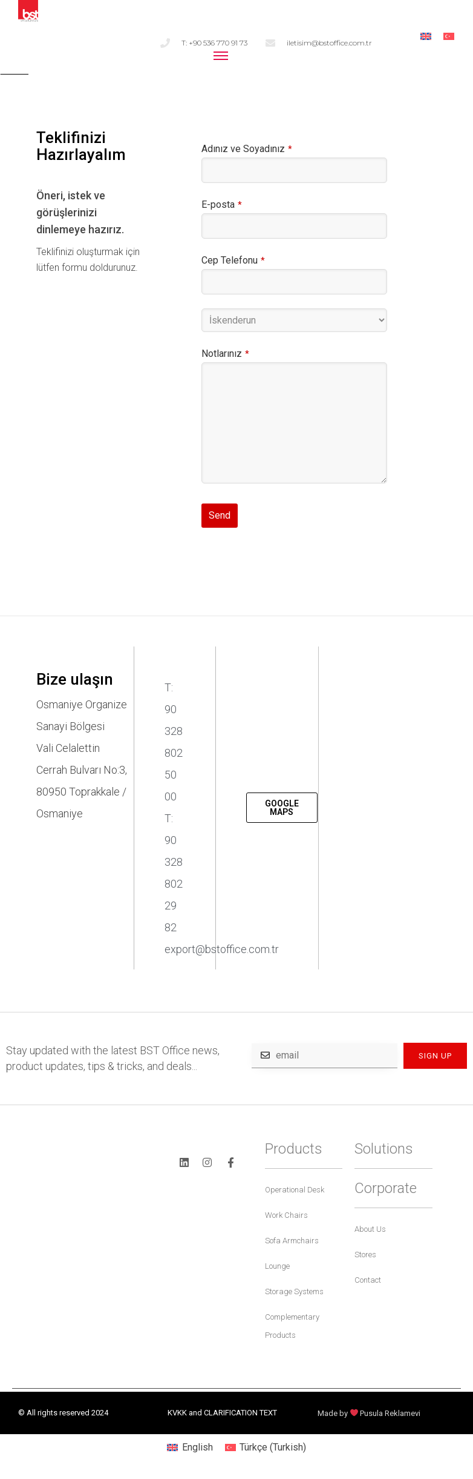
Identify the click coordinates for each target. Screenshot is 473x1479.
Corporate (385, 1188)
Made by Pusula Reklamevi (369, 1413)
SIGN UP (435, 1055)
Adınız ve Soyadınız (246, 149)
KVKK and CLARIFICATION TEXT (222, 1412)
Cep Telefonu (233, 260)
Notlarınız (225, 354)
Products (293, 1148)
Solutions (383, 1148)
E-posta (221, 205)
